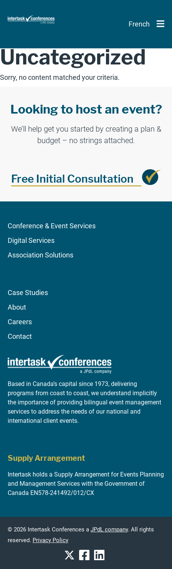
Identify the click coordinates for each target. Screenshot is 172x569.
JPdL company (109, 529)
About (17, 307)
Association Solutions (40, 255)
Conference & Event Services (52, 226)
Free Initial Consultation (72, 178)
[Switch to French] (139, 24)
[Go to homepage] (59, 377)
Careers (20, 322)
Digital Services (31, 240)
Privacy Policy (50, 540)
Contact (20, 336)
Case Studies (28, 293)
